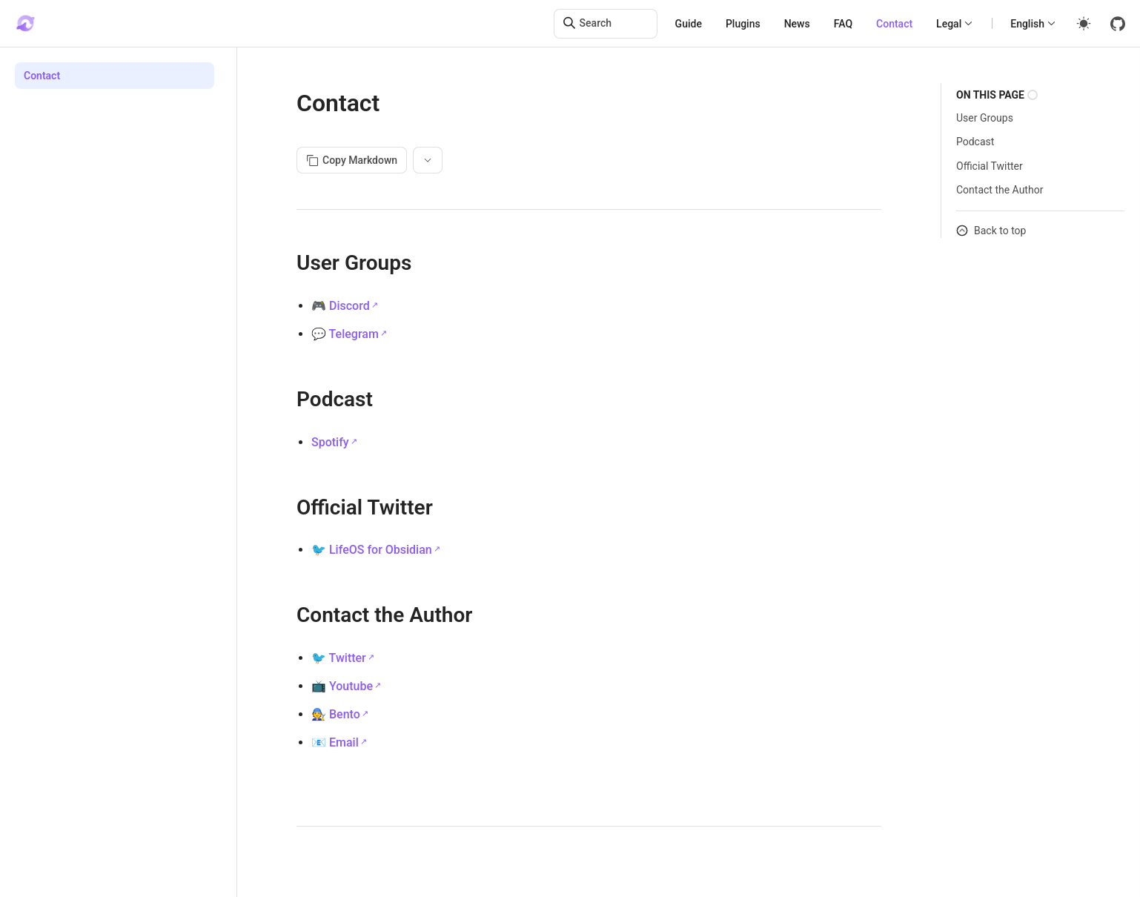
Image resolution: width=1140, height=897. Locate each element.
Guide (688, 24)
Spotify (330, 442)
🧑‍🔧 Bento (335, 714)
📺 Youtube (342, 686)
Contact (894, 24)
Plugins (743, 24)
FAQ (843, 24)
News (797, 24)
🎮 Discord (340, 306)
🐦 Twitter (338, 658)
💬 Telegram (345, 334)
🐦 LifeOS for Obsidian (371, 550)
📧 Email (335, 742)
